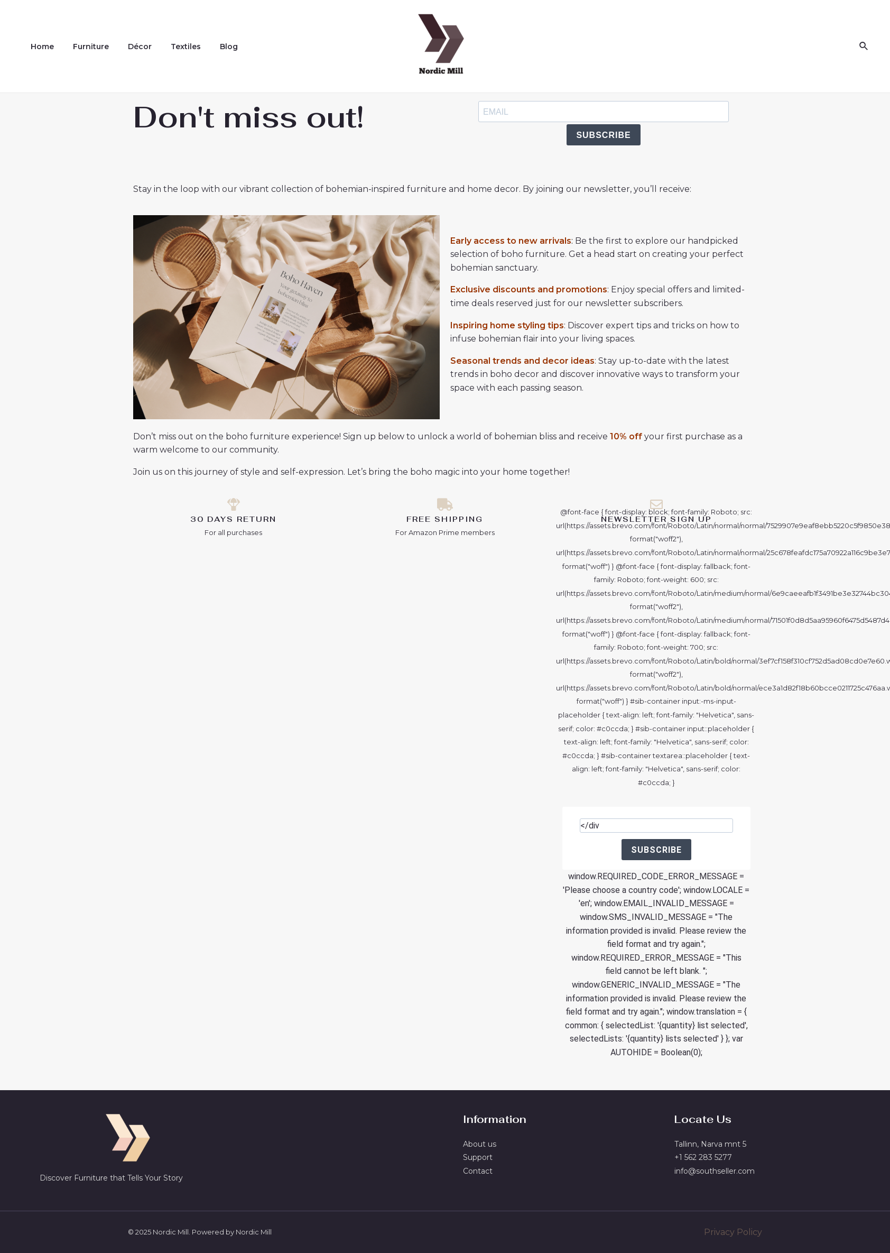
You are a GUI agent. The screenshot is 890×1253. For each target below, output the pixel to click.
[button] (21, 1232)
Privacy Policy (733, 1232)
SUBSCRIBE (603, 135)
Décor (129, 46)
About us (479, 1144)
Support (478, 1157)
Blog (210, 46)
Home (40, 46)
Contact (478, 1171)
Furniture (85, 46)
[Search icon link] (864, 46)
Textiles (171, 46)
